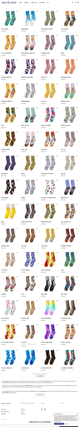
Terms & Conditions (68, 419)
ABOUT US (34, 2)
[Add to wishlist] (17, 11)
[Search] (48, 2)
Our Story (3, 409)
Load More (40, 376)
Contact (23, 413)
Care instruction (5, 411)
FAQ (22, 411)
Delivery (23, 409)
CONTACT (26, 2)
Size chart (3, 413)
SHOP (20, 2)
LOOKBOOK (42, 2)
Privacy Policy (76, 419)
